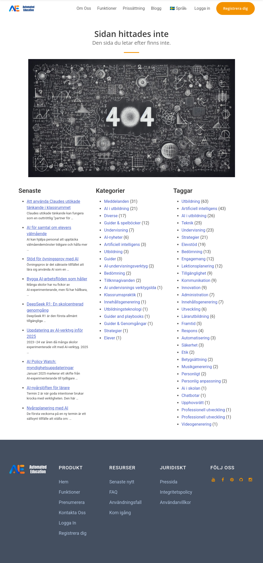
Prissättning (134, 8)
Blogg (156, 8)
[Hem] (22, 8)
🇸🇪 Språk (178, 8)
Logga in (202, 8)
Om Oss (84, 8)
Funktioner (107, 8)
